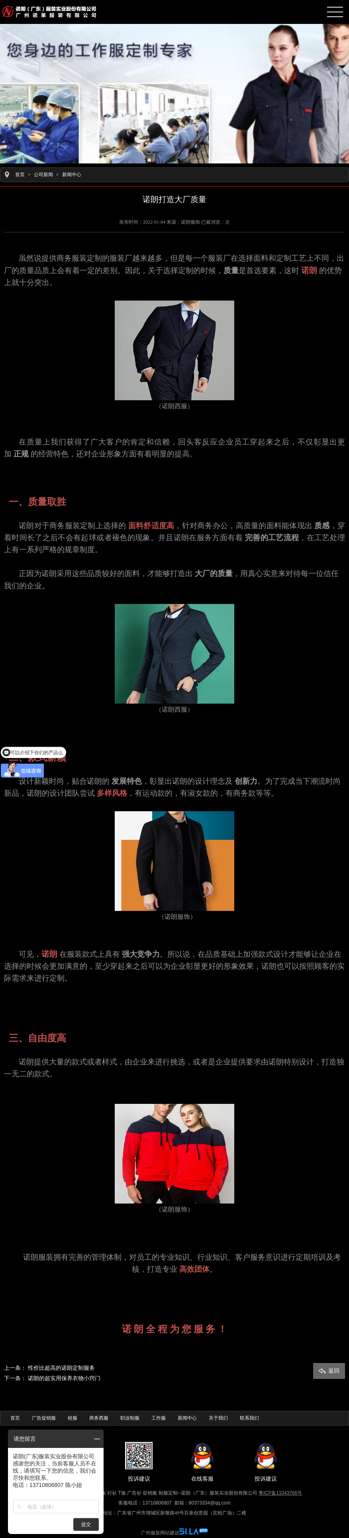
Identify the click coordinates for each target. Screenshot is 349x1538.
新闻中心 (71, 174)
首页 (20, 174)
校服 (72, 1418)
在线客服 (202, 1462)
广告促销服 (44, 1418)
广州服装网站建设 (160, 1533)
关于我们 (218, 1418)
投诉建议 (139, 1462)
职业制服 (129, 1418)
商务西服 (98, 1418)
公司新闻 (43, 174)
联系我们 (249, 1418)
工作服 (158, 1418)
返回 (329, 1371)
